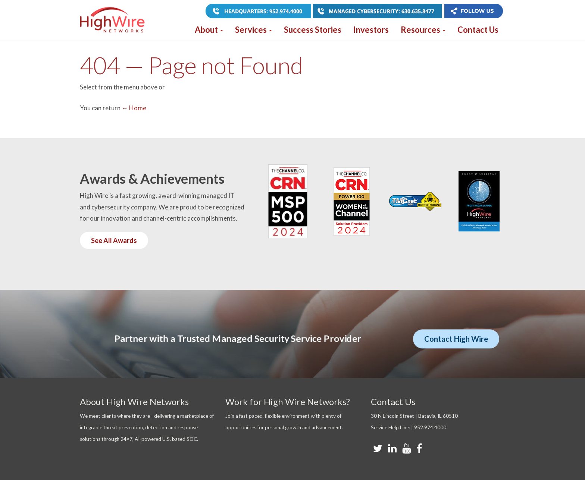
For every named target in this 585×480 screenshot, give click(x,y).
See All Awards (114, 240)
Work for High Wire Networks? (287, 401)
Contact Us (477, 30)
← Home (134, 108)
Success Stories (312, 30)
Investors (371, 30)
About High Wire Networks (134, 401)
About (209, 30)
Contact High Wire (456, 338)
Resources (423, 30)
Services (253, 30)
